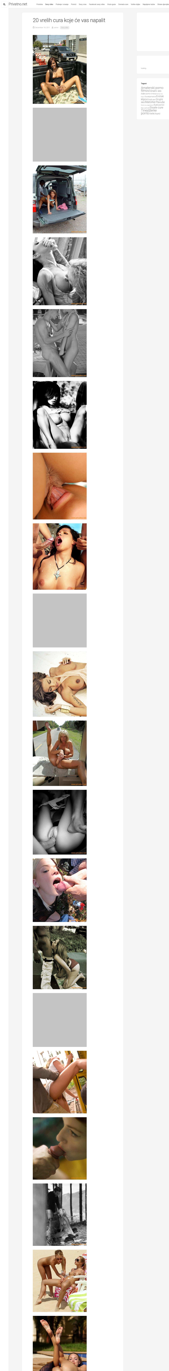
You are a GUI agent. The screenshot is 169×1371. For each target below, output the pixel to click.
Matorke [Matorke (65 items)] (150, 109)
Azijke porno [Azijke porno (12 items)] (145, 101)
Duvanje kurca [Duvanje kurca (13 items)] (150, 104)
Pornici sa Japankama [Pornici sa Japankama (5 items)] (147, 113)
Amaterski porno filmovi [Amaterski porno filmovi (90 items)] (152, 97)
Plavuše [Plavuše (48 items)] (160, 109)
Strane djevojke (159, 13)
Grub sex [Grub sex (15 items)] (151, 107)
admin (56, 35)
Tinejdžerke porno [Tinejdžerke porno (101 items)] (149, 119)
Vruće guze (107, 13)
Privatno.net (23, 4)
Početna (35, 13)
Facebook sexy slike (92, 13)
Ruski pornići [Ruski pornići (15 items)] (159, 113)
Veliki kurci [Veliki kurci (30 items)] (154, 121)
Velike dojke (131, 13)
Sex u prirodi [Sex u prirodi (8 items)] (145, 116)
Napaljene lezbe (144, 13)
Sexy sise (78, 13)
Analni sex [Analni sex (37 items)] (155, 98)
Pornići (69, 13)
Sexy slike (45, 13)
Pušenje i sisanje (57, 13)
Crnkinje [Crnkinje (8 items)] (153, 101)
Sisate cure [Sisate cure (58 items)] (156, 115)
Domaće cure (119, 13)
